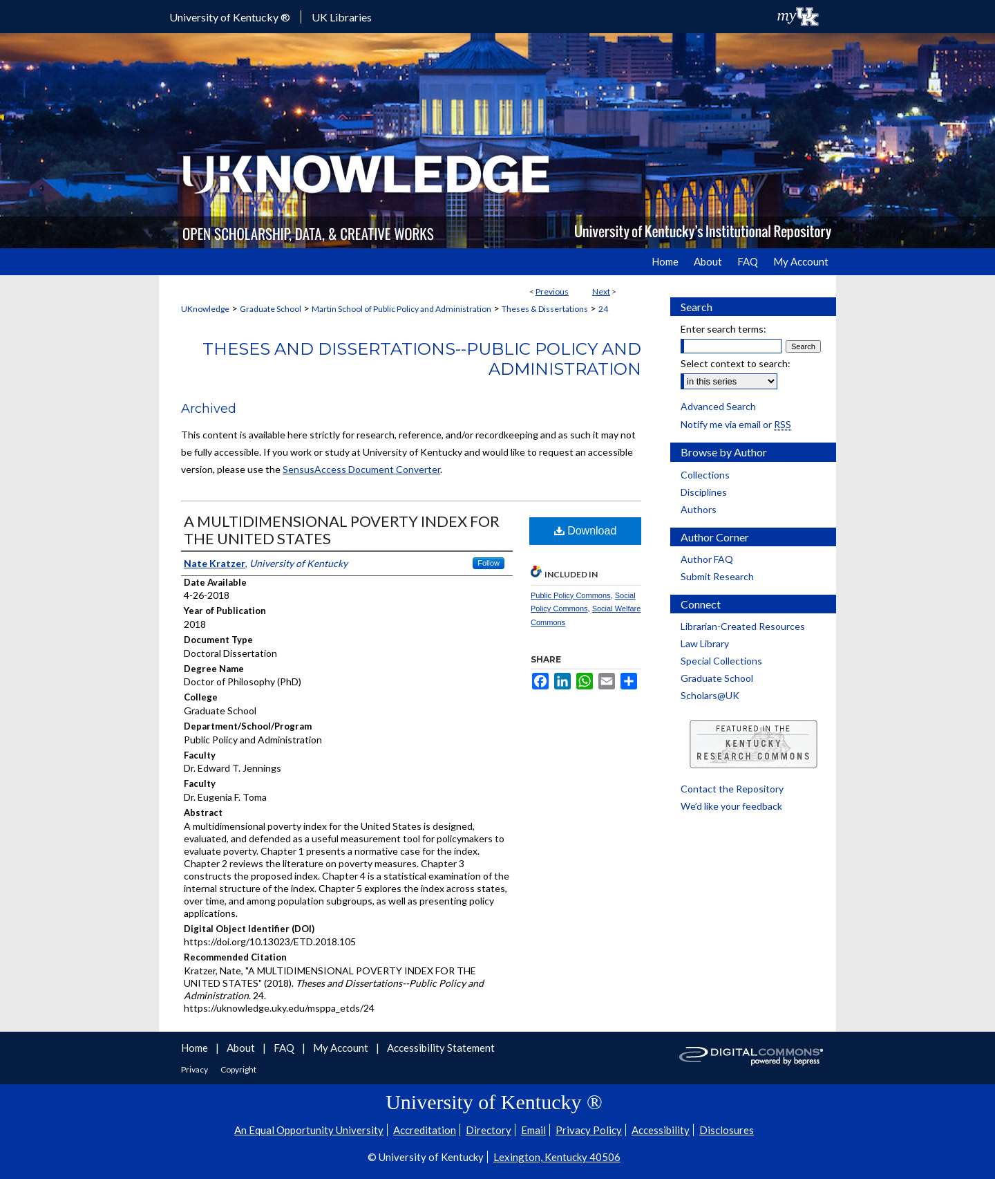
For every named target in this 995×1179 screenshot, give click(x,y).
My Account (341, 1047)
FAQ (285, 1047)
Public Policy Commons (571, 595)
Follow (488, 563)
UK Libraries (342, 17)
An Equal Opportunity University (308, 1130)
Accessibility (661, 1130)
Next (601, 291)
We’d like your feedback (731, 806)
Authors (699, 509)
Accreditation (424, 1130)
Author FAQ (707, 559)
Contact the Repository (732, 789)
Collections (705, 475)
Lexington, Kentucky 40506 (556, 1157)
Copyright (238, 1069)
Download (585, 531)
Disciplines (704, 492)
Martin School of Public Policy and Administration (401, 309)
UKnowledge (205, 309)
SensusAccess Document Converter (361, 469)
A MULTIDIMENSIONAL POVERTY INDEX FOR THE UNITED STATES (342, 530)
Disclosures (726, 1130)
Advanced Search (718, 406)
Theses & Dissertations (545, 309)
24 (603, 309)
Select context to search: (735, 363)
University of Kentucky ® (229, 17)
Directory (488, 1130)
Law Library (705, 643)
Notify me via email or (736, 424)
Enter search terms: (723, 329)
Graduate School (270, 309)
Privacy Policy (589, 1130)
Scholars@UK (710, 695)
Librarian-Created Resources (743, 626)
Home (195, 1047)
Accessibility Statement (441, 1047)
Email (533, 1130)
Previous (552, 291)
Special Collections (721, 661)
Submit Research (717, 576)
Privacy (195, 1069)
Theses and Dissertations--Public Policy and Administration (421, 359)
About (242, 1047)
